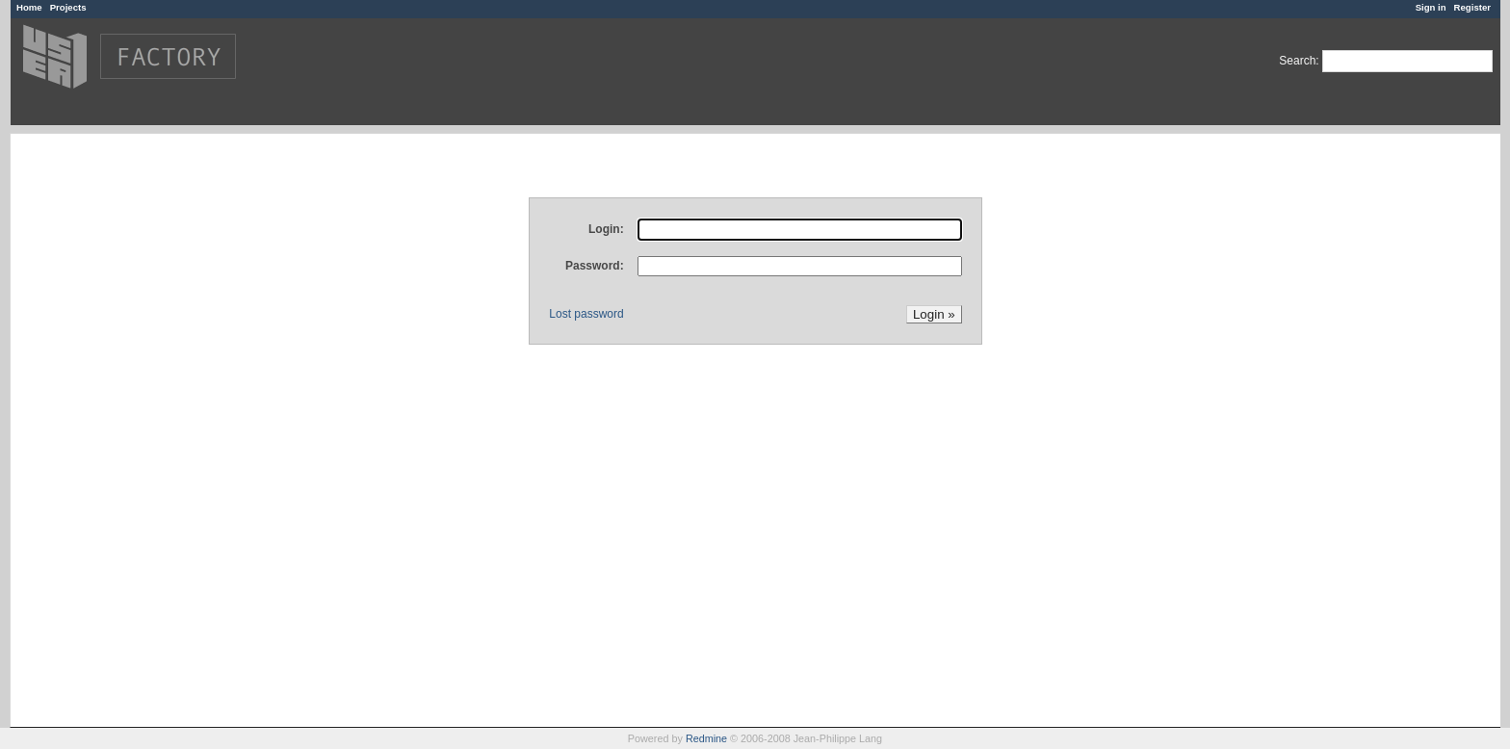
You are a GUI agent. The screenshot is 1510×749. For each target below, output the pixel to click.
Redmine (706, 738)
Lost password (586, 314)
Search (1297, 60)
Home (29, 7)
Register (1472, 7)
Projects (68, 7)
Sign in (1431, 7)
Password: (594, 265)
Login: (606, 229)
